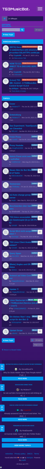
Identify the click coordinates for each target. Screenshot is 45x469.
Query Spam (15, 253)
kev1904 (15, 256)
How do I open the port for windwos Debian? (24, 405)
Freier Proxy (15, 137)
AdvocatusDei (17, 176)
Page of (38, 345)
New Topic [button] (8, 35)
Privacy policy (20, 454)
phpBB (23, 460)
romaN (14, 225)
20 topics (39, 30)
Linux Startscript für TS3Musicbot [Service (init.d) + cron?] (23, 303)
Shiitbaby (15, 187)
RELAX (14, 131)
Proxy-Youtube (16, 145)
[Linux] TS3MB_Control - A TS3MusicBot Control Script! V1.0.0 (22, 83)
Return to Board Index (11, 350)
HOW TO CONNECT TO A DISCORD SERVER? (23, 66)
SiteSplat (29, 458)
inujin (14, 200)
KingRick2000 (17, 148)
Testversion (15, 184)
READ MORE (22, 378)
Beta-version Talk (20, 58)
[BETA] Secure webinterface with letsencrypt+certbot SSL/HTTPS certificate (24, 50)
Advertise (9, 454)
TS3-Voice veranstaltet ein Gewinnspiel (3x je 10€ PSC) (23, 220)
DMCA (29, 454)
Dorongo (15, 237)
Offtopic (6, 24)
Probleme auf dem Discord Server (23, 425)
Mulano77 (16, 106)
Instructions (18, 74)
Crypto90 (17, 55)
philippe (15, 88)
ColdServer (16, 162)
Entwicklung (15, 115)
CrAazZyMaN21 (19, 308)
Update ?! (14, 289)
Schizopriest (16, 322)
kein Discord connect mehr (23, 385)
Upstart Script (16, 330)
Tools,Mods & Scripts (19, 91)
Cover (12, 104)
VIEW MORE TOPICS (22, 445)
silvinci (14, 270)
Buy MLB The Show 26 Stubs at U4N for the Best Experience (24, 364)
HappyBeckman (18, 281)
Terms (36, 454)
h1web (14, 139)
